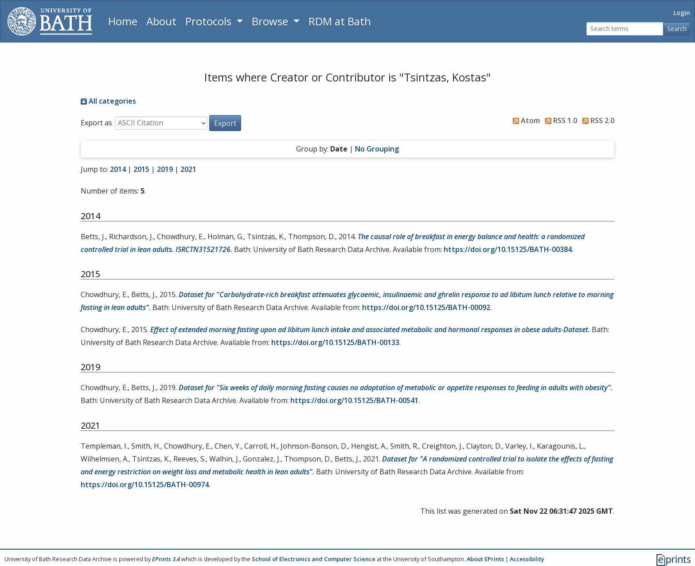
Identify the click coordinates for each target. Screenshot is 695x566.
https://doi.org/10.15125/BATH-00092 (426, 307)
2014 (118, 169)
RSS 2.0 (596, 120)
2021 (188, 169)
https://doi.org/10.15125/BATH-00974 (145, 484)
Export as (96, 123)
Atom (524, 120)
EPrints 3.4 (166, 559)
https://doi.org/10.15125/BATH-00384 (508, 249)
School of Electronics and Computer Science (313, 559)
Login (681, 12)
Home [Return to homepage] (122, 21)
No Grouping (377, 149)
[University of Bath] (49, 21)
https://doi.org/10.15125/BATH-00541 (354, 400)
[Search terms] (625, 29)
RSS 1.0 (559, 120)
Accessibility (527, 559)
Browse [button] (271, 21)
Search (677, 28)
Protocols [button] (209, 21)
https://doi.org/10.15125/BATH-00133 (335, 342)
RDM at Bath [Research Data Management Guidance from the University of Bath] (339, 21)
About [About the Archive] (161, 21)
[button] (225, 123)
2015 (141, 169)
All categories (108, 101)
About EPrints (485, 559)
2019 (165, 169)
